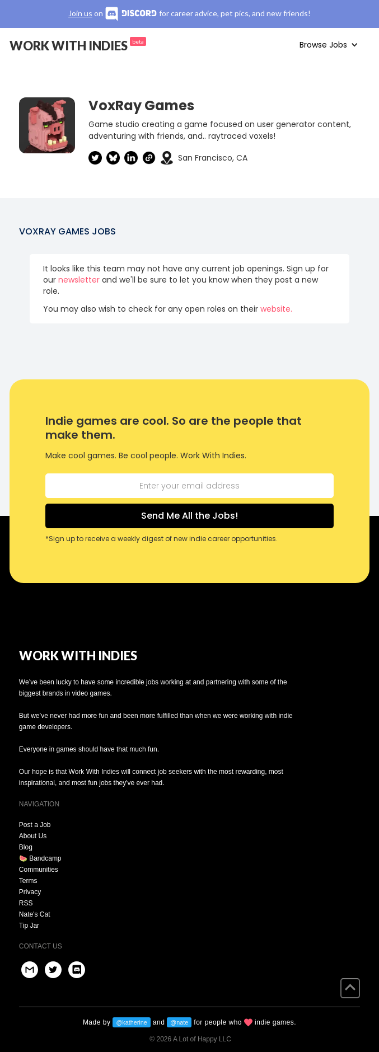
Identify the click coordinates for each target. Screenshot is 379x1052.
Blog (25, 847)
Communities (38, 869)
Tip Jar (29, 925)
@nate (179, 1022)
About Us (32, 836)
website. (276, 308)
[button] (328, 45)
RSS (26, 903)
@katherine (131, 1022)
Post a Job (35, 825)
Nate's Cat (34, 914)
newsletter (79, 279)
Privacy (30, 892)
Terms (28, 881)
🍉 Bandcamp (40, 858)
